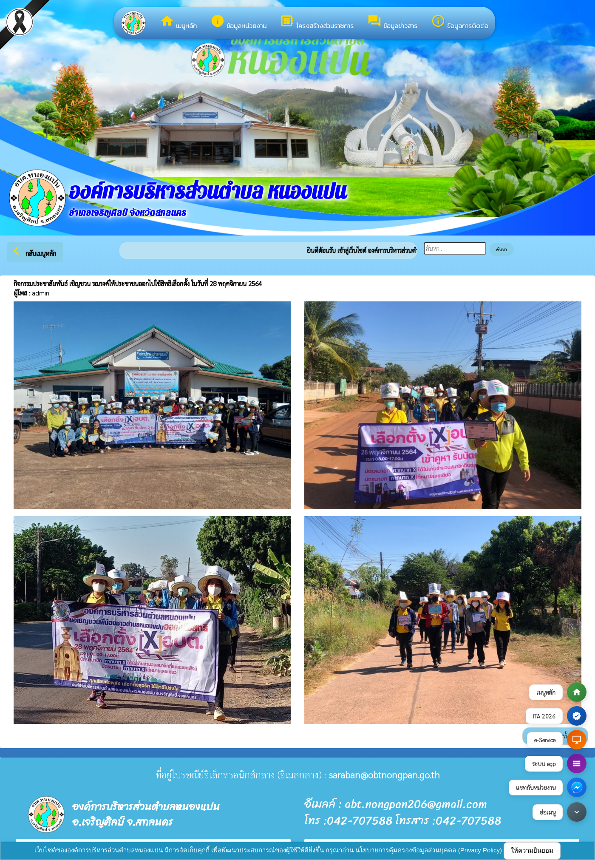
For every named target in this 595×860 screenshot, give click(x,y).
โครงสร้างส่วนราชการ (317, 22)
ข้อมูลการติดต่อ (459, 22)
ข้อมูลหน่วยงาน (238, 22)
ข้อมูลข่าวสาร (392, 22)
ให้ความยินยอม (532, 850)
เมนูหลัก (178, 22)
